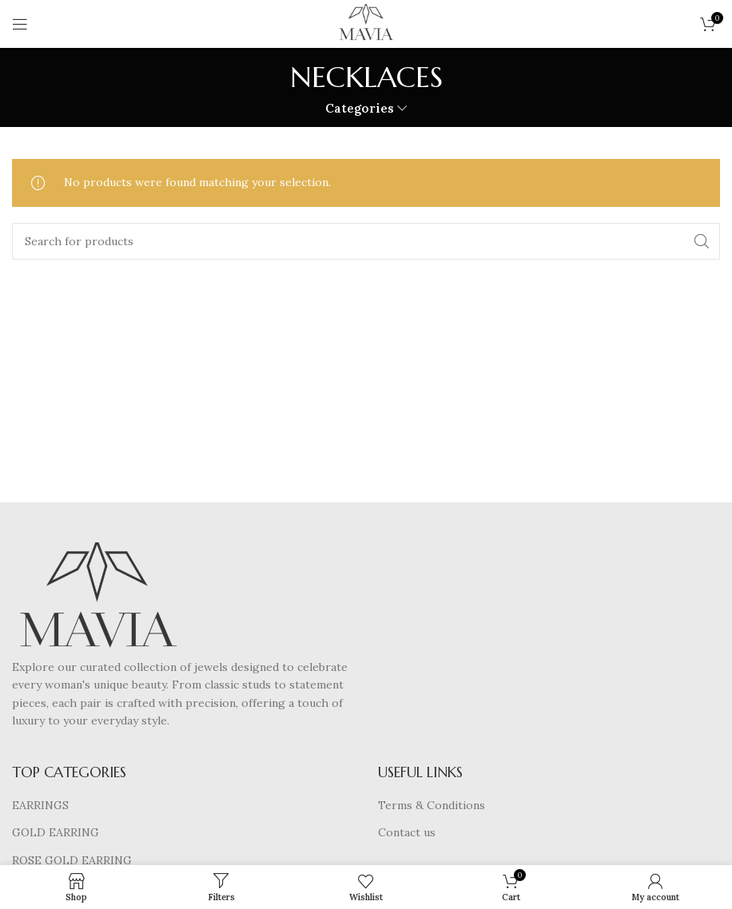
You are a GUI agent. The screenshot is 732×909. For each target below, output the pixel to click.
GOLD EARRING (55, 832)
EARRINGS (40, 805)
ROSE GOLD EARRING (72, 860)
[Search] (366, 241)
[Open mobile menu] (20, 24)
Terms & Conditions (431, 805)
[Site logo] (366, 23)
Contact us (407, 832)
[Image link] (97, 599)
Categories (359, 108)
